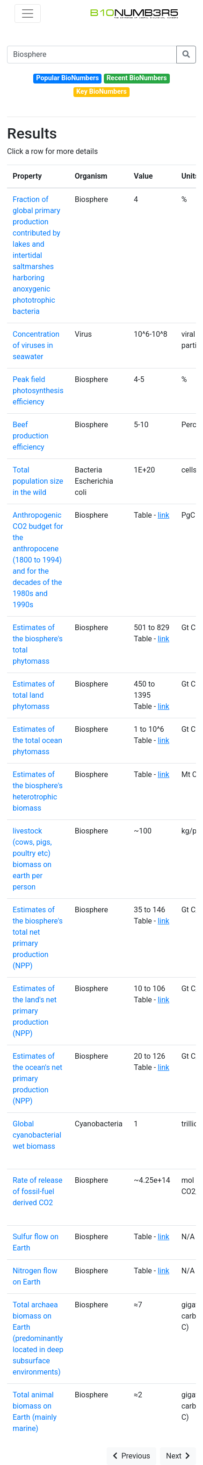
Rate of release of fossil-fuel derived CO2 (37, 1191)
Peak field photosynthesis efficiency (38, 390)
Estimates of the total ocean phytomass (37, 740)
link (163, 515)
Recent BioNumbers (137, 78)
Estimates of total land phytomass (34, 695)
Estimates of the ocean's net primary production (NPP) (37, 1078)
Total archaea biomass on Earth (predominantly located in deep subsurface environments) (38, 1338)
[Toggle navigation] (27, 13)
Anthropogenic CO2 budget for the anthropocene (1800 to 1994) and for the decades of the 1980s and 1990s (38, 560)
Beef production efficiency (31, 435)
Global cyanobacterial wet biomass (37, 1135)
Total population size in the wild (38, 481)
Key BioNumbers (101, 92)
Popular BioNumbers (67, 78)
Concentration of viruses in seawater (36, 345)
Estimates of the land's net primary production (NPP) (35, 1011)
